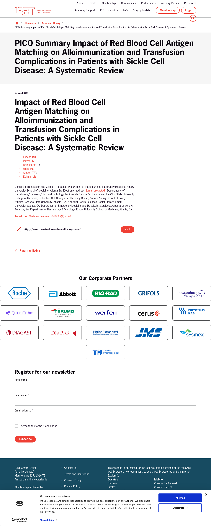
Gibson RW (29, 173)
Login (188, 10)
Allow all (180, 498)
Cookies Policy (72, 480)
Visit (127, 229)
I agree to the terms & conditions (38, 426)
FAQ (125, 10)
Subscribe (25, 439)
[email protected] (96, 190)
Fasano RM (29, 157)
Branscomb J (30, 165)
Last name (22, 395)
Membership (109, 3)
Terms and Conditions (76, 474)
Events (93, 3)
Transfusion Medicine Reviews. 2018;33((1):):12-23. (44, 216)
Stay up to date (141, 10)
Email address (24, 410)
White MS (28, 169)
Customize (180, 507)
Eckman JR (29, 177)
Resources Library (51, 23)
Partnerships (148, 3)
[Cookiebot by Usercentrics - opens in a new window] (19, 520)
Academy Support (85, 10)
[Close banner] (206, 494)
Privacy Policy (72, 486)
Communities (128, 3)
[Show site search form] (193, 18)
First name (22, 380)
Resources (190, 3)
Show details (47, 520)
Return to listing (30, 250)
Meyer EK (28, 161)
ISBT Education (109, 10)
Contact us (70, 468)
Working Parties (170, 3)
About (80, 3)
